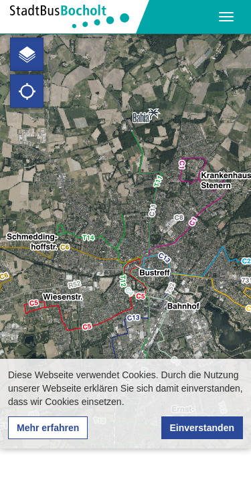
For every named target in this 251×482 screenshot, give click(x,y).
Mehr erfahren (48, 427)
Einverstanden (202, 427)
